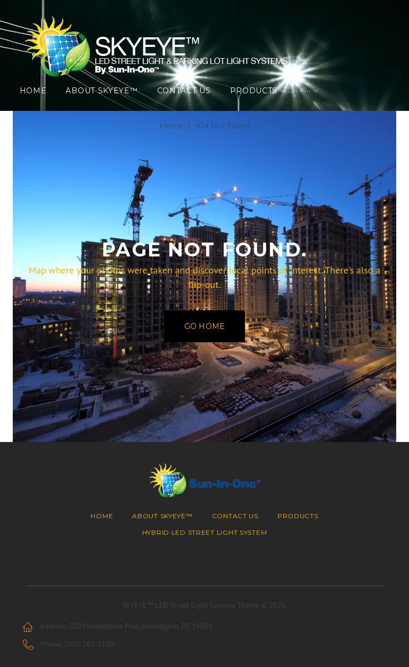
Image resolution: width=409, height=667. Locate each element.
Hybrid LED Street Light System (204, 532)
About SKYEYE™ (108, 104)
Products (260, 104)
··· (314, 104)
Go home (204, 344)
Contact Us (190, 104)
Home (39, 104)
